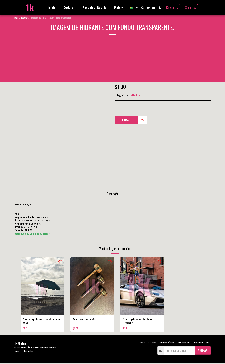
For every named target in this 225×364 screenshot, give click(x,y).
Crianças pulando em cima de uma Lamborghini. (140, 321)
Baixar (126, 120)
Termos (17, 352)
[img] (42, 286)
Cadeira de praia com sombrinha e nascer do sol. (40, 321)
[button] (136, 7)
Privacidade (28, 352)
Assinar (203, 351)
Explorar (24, 17)
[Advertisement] (112, 60)
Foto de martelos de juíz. (85, 319)
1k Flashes (135, 95)
